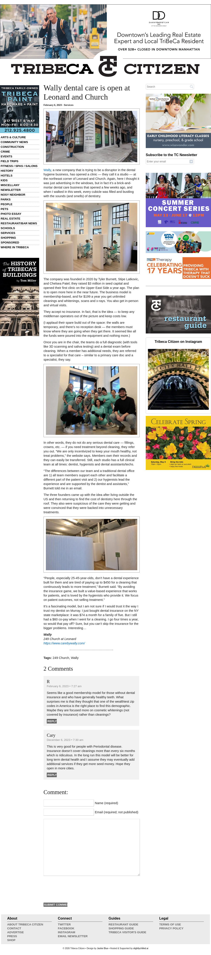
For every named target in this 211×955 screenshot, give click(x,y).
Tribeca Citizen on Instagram (178, 341)
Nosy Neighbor (13, 194)
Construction (12, 146)
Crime (5, 151)
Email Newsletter (73, 936)
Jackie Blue (102, 948)
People (6, 204)
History (7, 170)
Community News (14, 142)
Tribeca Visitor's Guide (127, 932)
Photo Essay (11, 213)
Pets (4, 209)
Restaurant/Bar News (19, 223)
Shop (11, 940)
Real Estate (10, 218)
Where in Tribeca (15, 247)
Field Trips (9, 161)
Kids (4, 180)
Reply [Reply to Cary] (52, 775)
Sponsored (10, 242)
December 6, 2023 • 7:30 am (65, 740)
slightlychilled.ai (140, 948)
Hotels (6, 175)
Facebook (66, 928)
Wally (47, 170)
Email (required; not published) (116, 812)
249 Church (61, 658)
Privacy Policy (171, 928)
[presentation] (77, 888)
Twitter (64, 924)
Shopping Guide (121, 928)
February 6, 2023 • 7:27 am (64, 686)
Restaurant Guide (123, 924)
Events (6, 156)
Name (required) (106, 803)
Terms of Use (170, 924)
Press (12, 936)
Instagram (66, 932)
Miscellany (10, 185)
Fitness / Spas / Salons (19, 166)
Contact (14, 928)
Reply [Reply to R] (52, 721)
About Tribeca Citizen (25, 924)
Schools (8, 228)
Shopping (8, 237)
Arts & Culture (13, 137)
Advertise (15, 932)
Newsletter (11, 190)
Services (8, 233)
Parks (6, 199)
